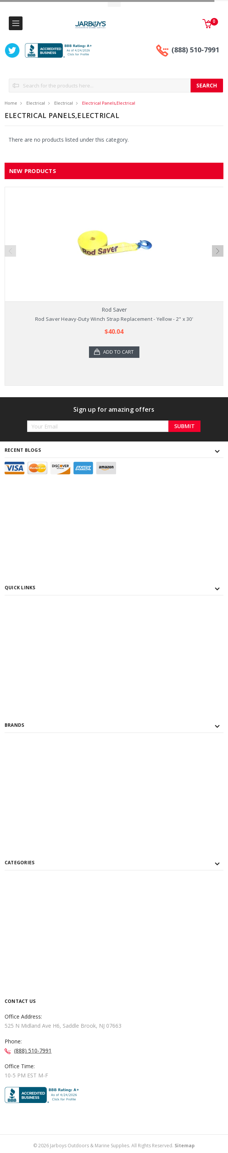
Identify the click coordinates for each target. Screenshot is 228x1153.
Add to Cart (118, 352)
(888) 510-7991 (195, 49)
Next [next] (217, 251)
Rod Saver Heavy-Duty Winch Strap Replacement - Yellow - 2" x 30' (114, 318)
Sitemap (185, 1145)
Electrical (35, 103)
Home (11, 103)
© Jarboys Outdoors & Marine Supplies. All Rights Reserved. (114, 1145)
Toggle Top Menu (114, 4)
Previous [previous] (10, 251)
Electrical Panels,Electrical (108, 103)
